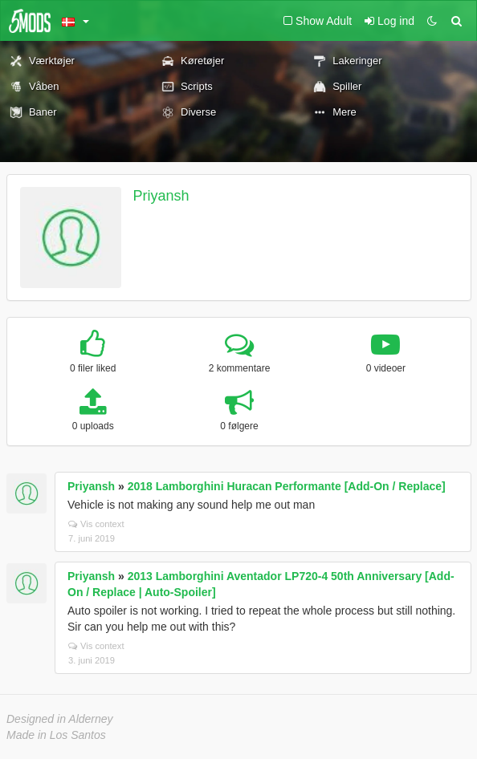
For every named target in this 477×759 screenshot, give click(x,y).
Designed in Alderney (59, 718)
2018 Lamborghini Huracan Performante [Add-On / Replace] (287, 486)
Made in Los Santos (56, 735)
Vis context (96, 524)
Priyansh (161, 196)
